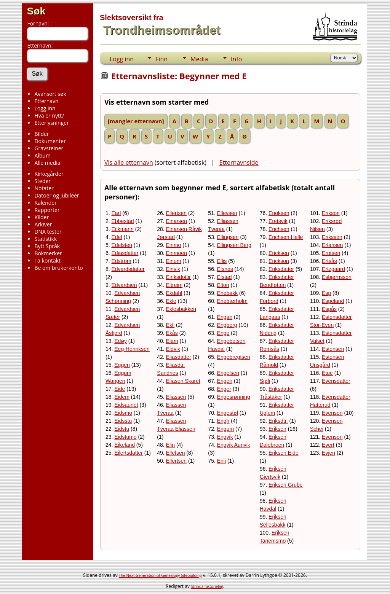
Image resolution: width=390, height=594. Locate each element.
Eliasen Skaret (183, 381)
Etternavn (46, 101)
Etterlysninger (51, 122)
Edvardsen (124, 285)
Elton (223, 285)
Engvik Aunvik (233, 445)
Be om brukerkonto (58, 267)
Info (236, 59)
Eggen (121, 365)
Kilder (41, 217)
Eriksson (332, 237)
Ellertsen (176, 461)
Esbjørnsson (337, 277)
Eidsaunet (126, 405)
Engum (225, 429)
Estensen (333, 349)
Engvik (225, 437)
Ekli (170, 325)
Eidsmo (123, 413)
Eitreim (174, 285)
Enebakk (227, 293)
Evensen (332, 413)
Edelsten (122, 245)
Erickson (279, 261)
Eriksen (277, 429)
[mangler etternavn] (136, 121)
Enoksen (279, 213)
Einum (173, 261)
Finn (161, 59)
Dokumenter (50, 141)
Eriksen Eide (284, 453)
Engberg (227, 325)
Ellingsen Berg (234, 245)
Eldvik (173, 349)
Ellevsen (227, 213)
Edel (117, 237)
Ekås (172, 333)
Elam (172, 341)
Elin (170, 445)
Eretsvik (278, 221)
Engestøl (227, 413)
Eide (119, 389)
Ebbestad (123, 221)
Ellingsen (228, 237)
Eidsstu (123, 421)
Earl (116, 213)
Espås (329, 309)
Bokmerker (48, 253)
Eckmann (123, 229)
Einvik (173, 269)
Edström (121, 261)
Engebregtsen (233, 357)
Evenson (332, 437)
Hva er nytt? (49, 115)
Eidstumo (125, 437)
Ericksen (279, 253)
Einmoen (176, 253)
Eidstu (121, 429)
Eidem (121, 397)
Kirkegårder (48, 173)
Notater (43, 188)
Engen (224, 381)
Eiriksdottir (178, 277)
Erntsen (331, 253)
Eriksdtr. (278, 421)
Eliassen (176, 397)
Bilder (41, 133)
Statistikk (45, 238)
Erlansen (332, 245)
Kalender (45, 202)
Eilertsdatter (128, 453)
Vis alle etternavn (128, 162)
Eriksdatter (281, 269)
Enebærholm (232, 301)
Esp (326, 293)
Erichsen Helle (286, 237)
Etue (327, 373)
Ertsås (329, 261)
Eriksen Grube (285, 485)
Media (199, 59)
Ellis (222, 261)
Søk (36, 11)
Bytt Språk (47, 246)
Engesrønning (233, 397)
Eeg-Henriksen (132, 349)
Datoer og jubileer (56, 195)
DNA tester (47, 231)
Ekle (171, 301)
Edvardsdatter (128, 269)
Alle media (47, 162)
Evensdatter (336, 381)
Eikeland (124, 445)
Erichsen (279, 229)
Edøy (120, 341)
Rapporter (46, 209)
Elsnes (225, 269)
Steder (42, 181)
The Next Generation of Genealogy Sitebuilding (160, 575)
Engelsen (228, 373)
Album (42, 155)
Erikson (331, 213)
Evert (328, 445)
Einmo (173, 245)
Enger (224, 389)
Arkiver (43, 224)
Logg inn (44, 108)
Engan (224, 317)
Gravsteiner (48, 148)
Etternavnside (239, 162)
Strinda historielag (207, 586)
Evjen (328, 453)
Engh (223, 421)
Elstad (224, 277)
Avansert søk (50, 93)
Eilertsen (176, 213)
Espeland (333, 301)
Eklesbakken (181, 309)
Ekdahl (174, 293)
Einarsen (176, 221)
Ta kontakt (47, 260)
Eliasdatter (178, 357)
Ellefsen (175, 453)
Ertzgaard (333, 269)
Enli (221, 461)
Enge (223, 333)
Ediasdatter (125, 253)
